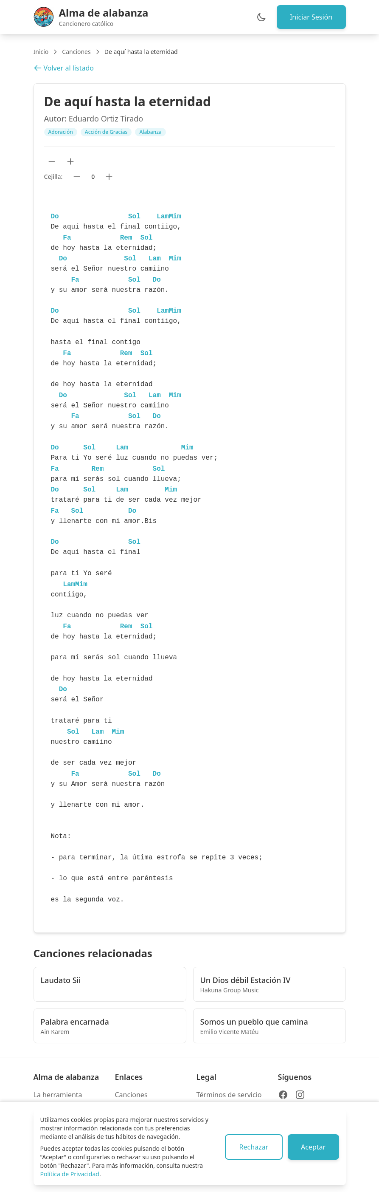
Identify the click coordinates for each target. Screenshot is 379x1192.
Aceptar (312, 1147)
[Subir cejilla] (109, 176)
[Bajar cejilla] (76, 176)
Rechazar (253, 1147)
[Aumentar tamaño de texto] (70, 161)
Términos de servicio (229, 1094)
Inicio (41, 52)
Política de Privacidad (69, 1174)
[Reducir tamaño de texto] (51, 161)
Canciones (76, 52)
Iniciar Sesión (310, 17)
